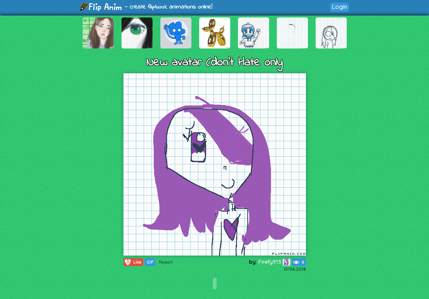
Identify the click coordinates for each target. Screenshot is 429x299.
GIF (150, 262)
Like (132, 262)
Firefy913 (274, 261)
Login (339, 6)
